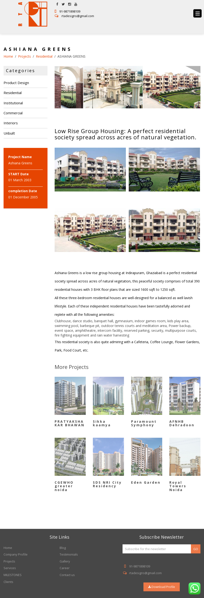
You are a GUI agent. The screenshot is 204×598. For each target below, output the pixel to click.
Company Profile (16, 582)
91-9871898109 (67, 8)
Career (65, 595)
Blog (63, 575)
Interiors (11, 123)
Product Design (16, 82)
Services (10, 595)
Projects (9, 589)
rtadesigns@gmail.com (74, 13)
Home (8, 575)
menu (197, 10)
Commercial (13, 113)
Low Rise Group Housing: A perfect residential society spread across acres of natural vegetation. (126, 134)
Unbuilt (9, 133)
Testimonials (69, 582)
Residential (13, 92)
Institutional (13, 103)
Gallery (65, 589)
